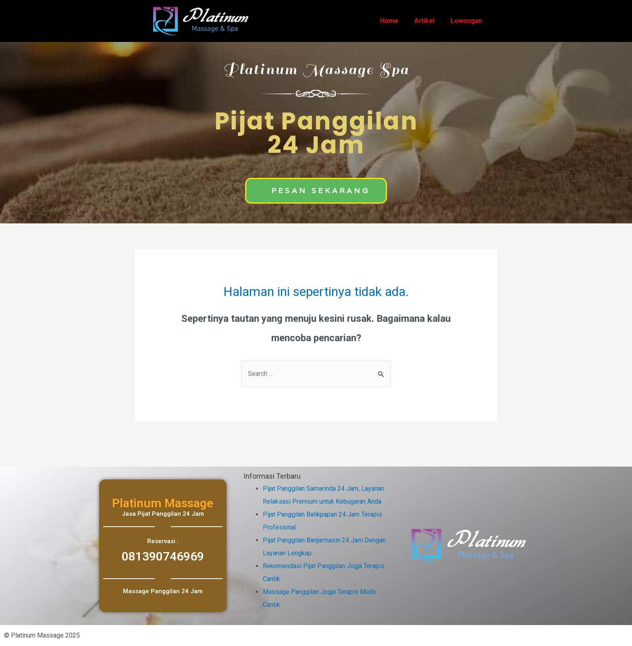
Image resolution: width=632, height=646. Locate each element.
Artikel (424, 21)
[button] (316, 191)
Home (389, 21)
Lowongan (466, 21)
